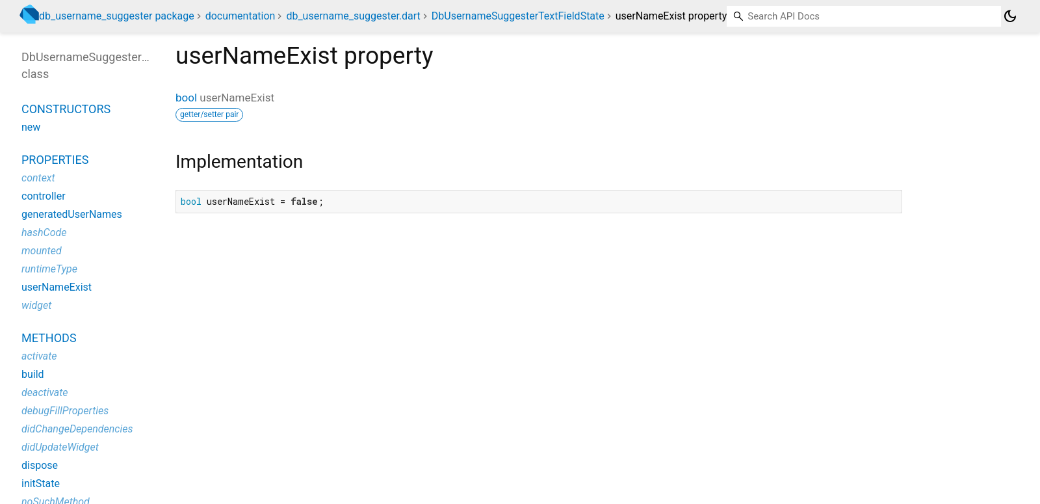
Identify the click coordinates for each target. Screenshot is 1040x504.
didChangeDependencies (77, 429)
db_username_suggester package (116, 16)
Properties (54, 159)
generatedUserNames (71, 214)
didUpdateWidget (60, 447)
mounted (41, 251)
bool (186, 97)
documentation (240, 16)
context (38, 178)
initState (40, 483)
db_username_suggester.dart (353, 16)
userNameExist (56, 287)
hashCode (43, 232)
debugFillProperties (65, 411)
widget (36, 305)
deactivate (44, 392)
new (30, 127)
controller (43, 196)
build (32, 374)
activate (39, 356)
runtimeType (49, 269)
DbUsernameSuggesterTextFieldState (518, 16)
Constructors (65, 109)
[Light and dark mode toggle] (1010, 16)
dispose (39, 465)
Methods (49, 338)
